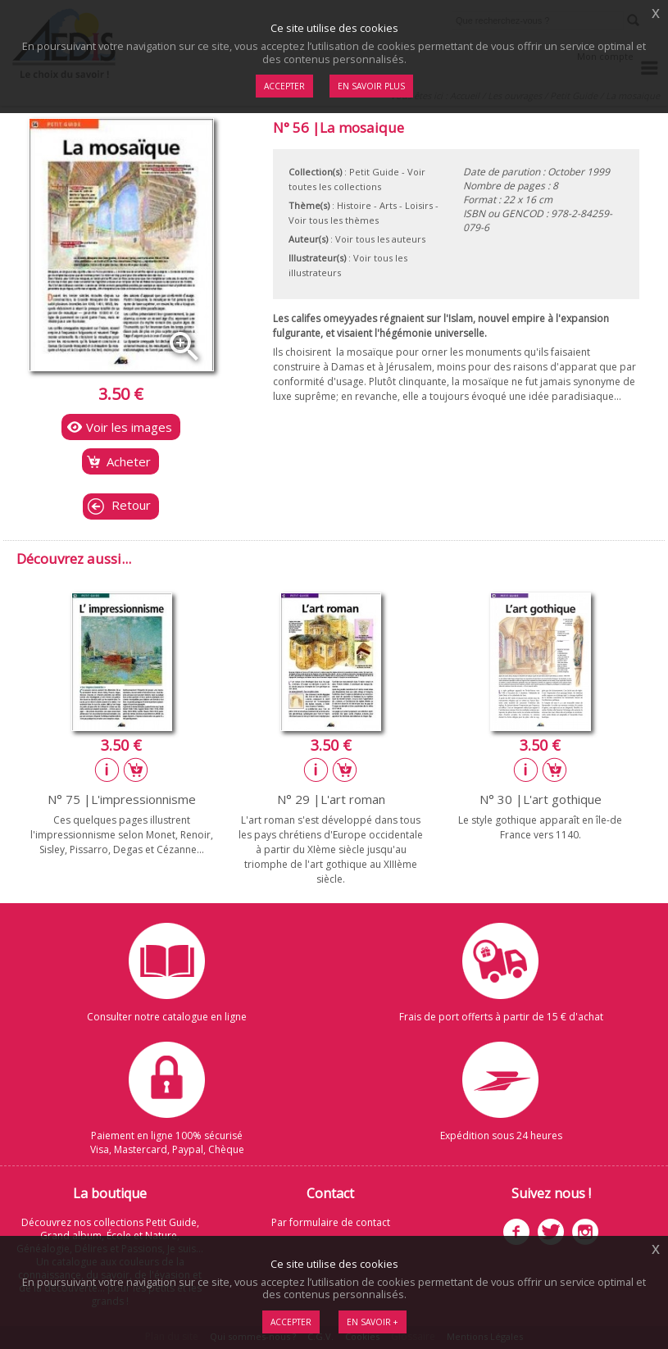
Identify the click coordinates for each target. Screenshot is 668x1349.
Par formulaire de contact (330, 1222)
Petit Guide (374, 172)
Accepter (290, 1322)
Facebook (516, 1232)
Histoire (354, 205)
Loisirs (419, 205)
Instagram (585, 1232)
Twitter (551, 1232)
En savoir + (372, 1322)
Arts (388, 205)
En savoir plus (371, 86)
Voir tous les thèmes (334, 220)
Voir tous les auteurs (380, 239)
